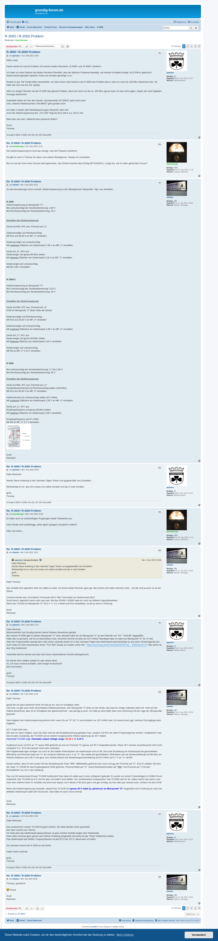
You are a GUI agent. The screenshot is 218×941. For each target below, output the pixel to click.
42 (175, 76)
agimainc (170, 73)
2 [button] (187, 46)
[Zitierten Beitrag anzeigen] (40, 560)
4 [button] (195, 46)
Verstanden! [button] (199, 934)
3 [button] (191, 46)
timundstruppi (21, 40)
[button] (199, 46)
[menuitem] (25, 22)
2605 (176, 168)
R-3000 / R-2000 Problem (24, 36)
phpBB (94, 927)
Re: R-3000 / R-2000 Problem (23, 143)
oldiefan (170, 197)
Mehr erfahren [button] (125, 934)
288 (175, 201)
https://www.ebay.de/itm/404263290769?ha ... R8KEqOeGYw (117, 645)
